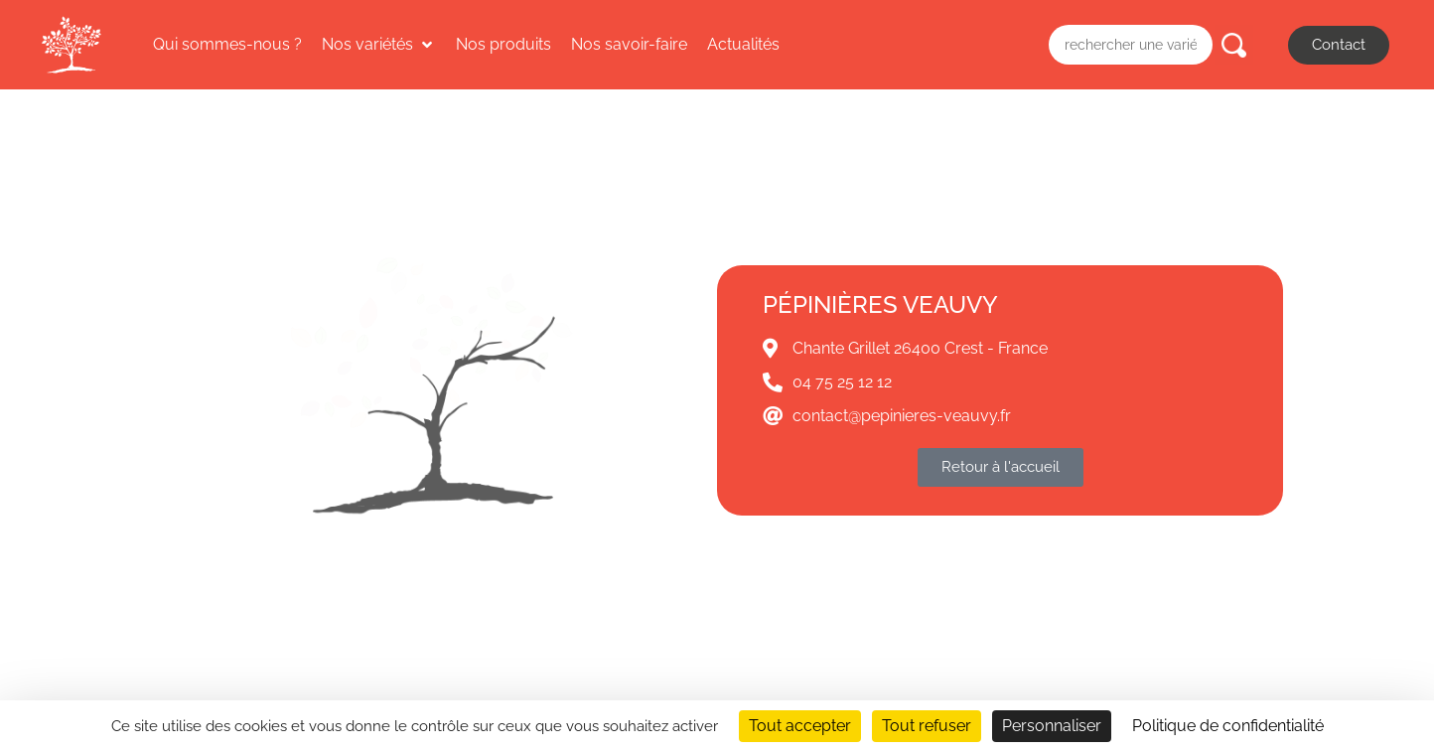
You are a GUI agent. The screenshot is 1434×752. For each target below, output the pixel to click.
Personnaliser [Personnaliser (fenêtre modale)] (1051, 725)
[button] (379, 45)
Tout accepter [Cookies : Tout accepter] (800, 725)
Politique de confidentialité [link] (1228, 725)
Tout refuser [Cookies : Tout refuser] (926, 725)
